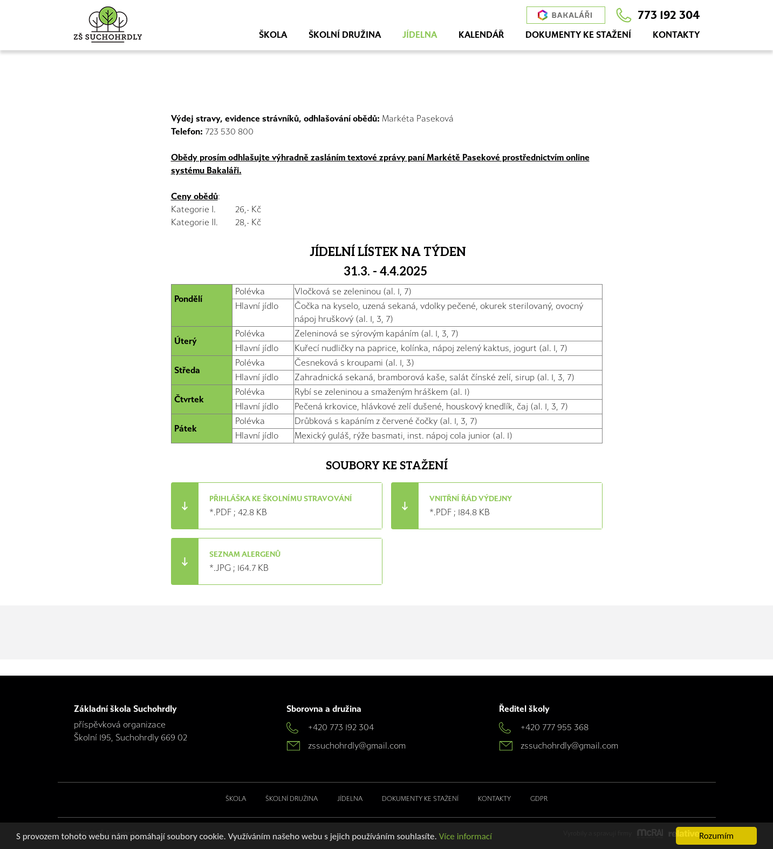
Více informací (465, 836)
